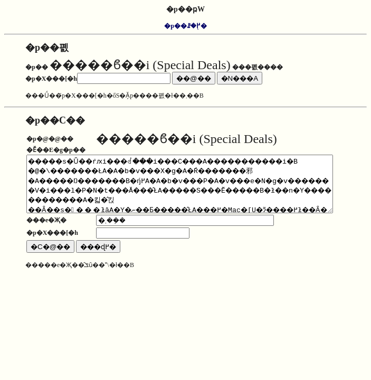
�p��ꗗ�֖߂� (185, 26)
